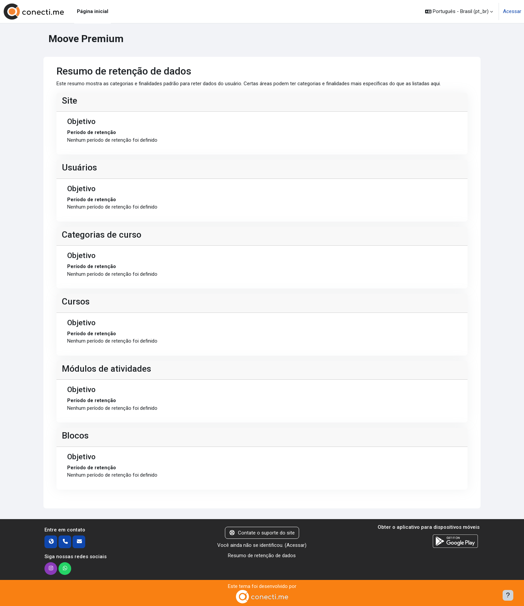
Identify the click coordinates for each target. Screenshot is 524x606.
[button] (459, 11)
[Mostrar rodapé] (508, 595)
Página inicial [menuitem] (92, 11)
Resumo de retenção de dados (262, 556)
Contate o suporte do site (262, 533)
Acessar (512, 11)
